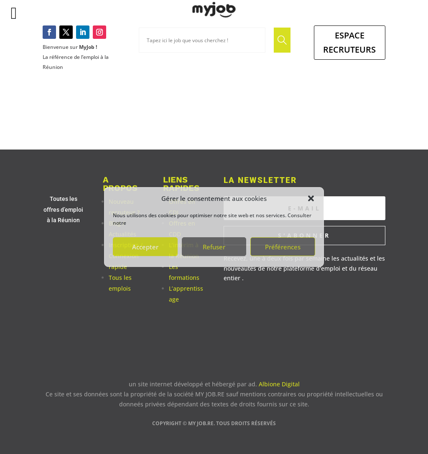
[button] (311, 198)
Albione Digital (279, 384)
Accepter (145, 247)
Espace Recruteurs (349, 42)
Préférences (283, 247)
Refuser (214, 247)
